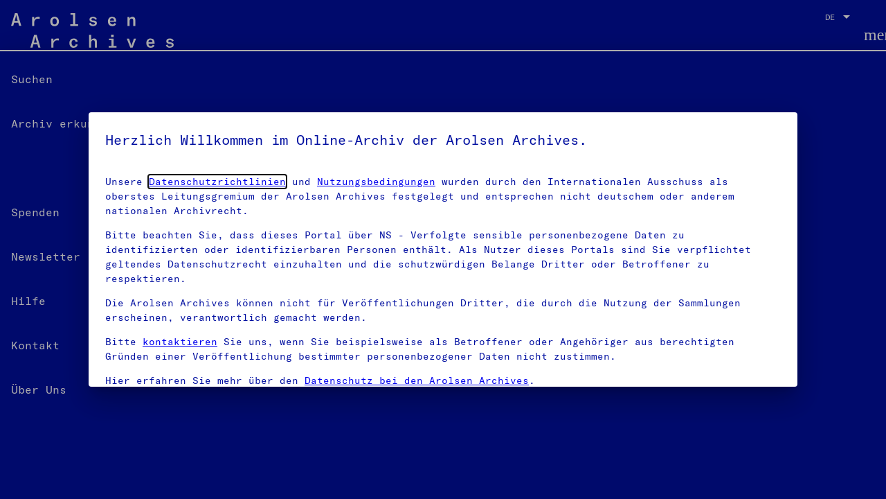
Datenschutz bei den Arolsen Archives (417, 380)
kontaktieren (180, 341)
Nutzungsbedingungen (376, 181)
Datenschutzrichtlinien (217, 181)
